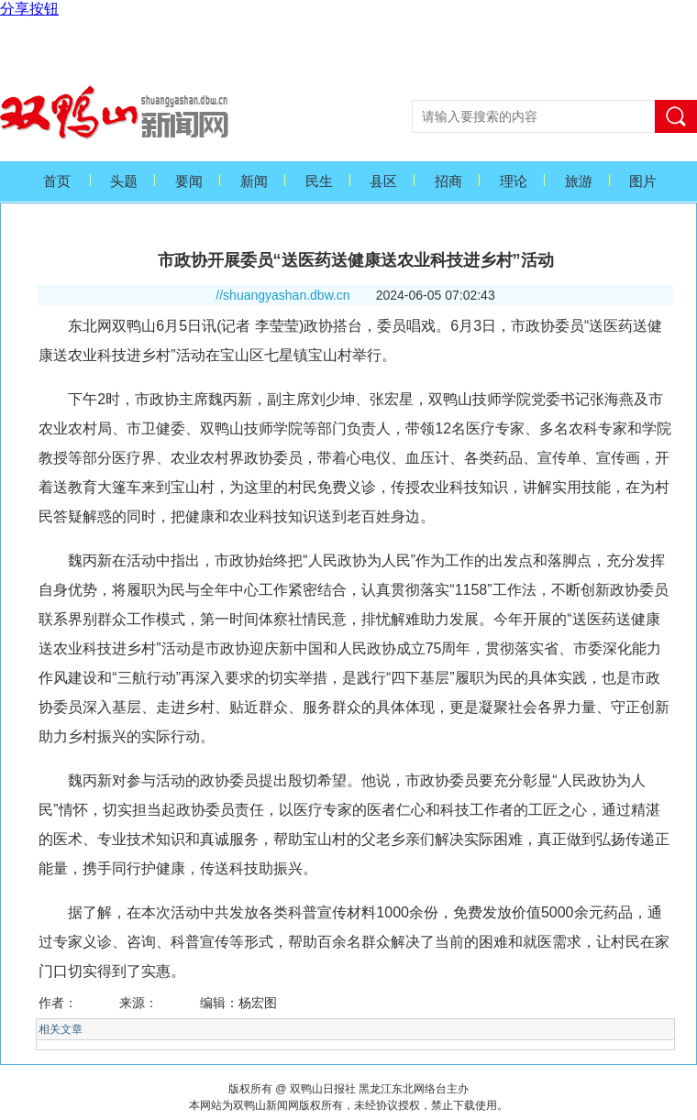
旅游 (578, 181)
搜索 (676, 116)
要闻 (189, 181)
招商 (448, 181)
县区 (383, 181)
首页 (57, 181)
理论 (513, 181)
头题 (124, 181)
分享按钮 (29, 8)
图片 (643, 181)
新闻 (254, 181)
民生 (319, 181)
